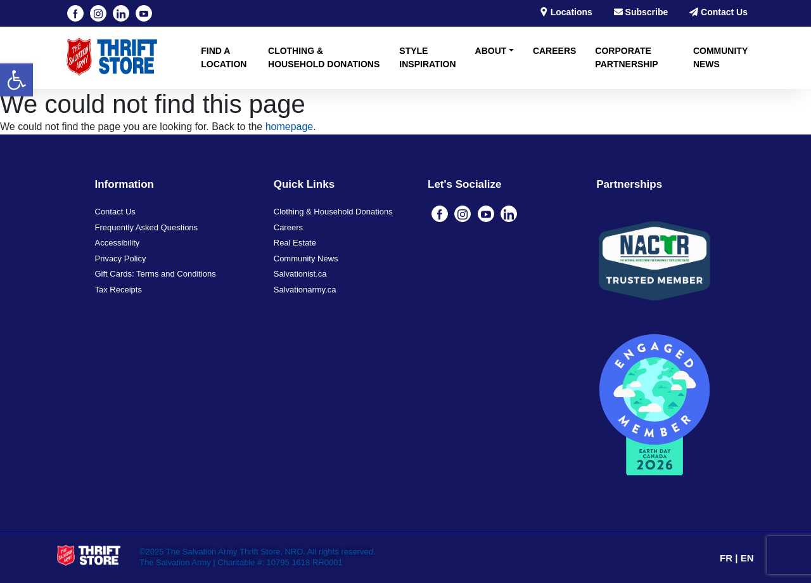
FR (727, 558)
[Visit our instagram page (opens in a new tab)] (98, 13)
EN (747, 558)
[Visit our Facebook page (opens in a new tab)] (75, 13)
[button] (16, 79)
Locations (565, 12)
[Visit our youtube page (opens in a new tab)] (144, 13)
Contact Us (718, 12)
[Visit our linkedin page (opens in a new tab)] (121, 13)
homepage (289, 126)
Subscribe (641, 12)
